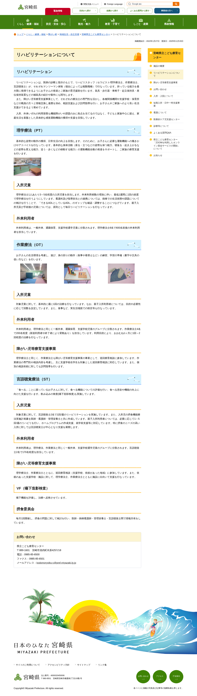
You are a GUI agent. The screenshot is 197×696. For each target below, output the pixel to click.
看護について (160, 112)
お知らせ (157, 155)
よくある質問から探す (139, 11)
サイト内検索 (129, 4)
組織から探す (112, 11)
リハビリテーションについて (166, 74)
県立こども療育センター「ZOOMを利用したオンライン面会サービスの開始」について (166, 144)
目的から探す (85, 11)
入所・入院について (163, 96)
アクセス (160, 676)
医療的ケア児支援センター (166, 119)
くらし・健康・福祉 (36, 34)
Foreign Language (115, 4)
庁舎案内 (176, 676)
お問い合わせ (160, 89)
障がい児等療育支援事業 (165, 82)
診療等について (161, 126)
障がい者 (52, 34)
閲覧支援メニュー (91, 4)
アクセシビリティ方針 (58, 665)
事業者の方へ (167, 11)
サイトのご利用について (28, 665)
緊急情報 (57, 11)
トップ (20, 34)
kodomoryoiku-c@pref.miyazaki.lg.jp (56, 562)
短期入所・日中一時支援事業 (166, 104)
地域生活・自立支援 (69, 34)
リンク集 (102, 665)
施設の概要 (158, 66)
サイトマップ (83, 665)
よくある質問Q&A (162, 133)
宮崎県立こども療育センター (96, 34)
